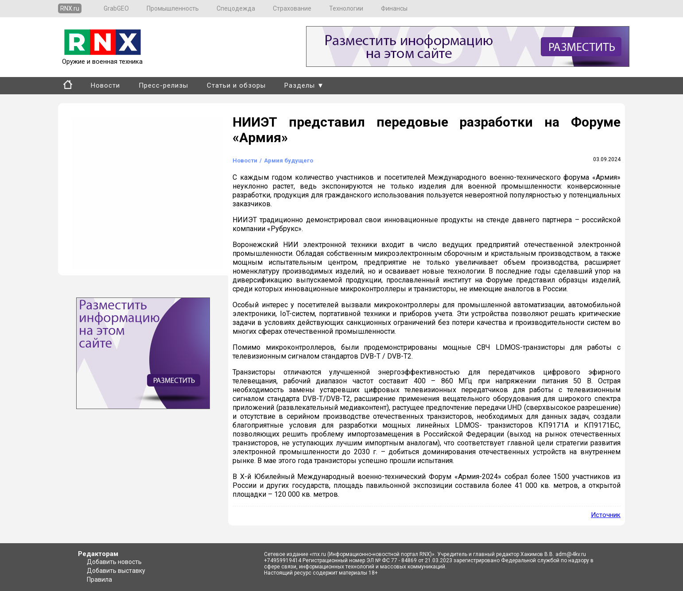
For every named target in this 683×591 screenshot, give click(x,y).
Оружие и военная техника (102, 58)
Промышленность (173, 8)
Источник (606, 515)
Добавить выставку (116, 570)
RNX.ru (69, 8)
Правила (99, 579)
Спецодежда (236, 8)
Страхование (292, 8)
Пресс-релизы (163, 85)
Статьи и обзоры (236, 85)
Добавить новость (114, 561)
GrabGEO (116, 8)
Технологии (346, 8)
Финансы (394, 8)
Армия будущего (288, 160)
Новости (105, 85)
